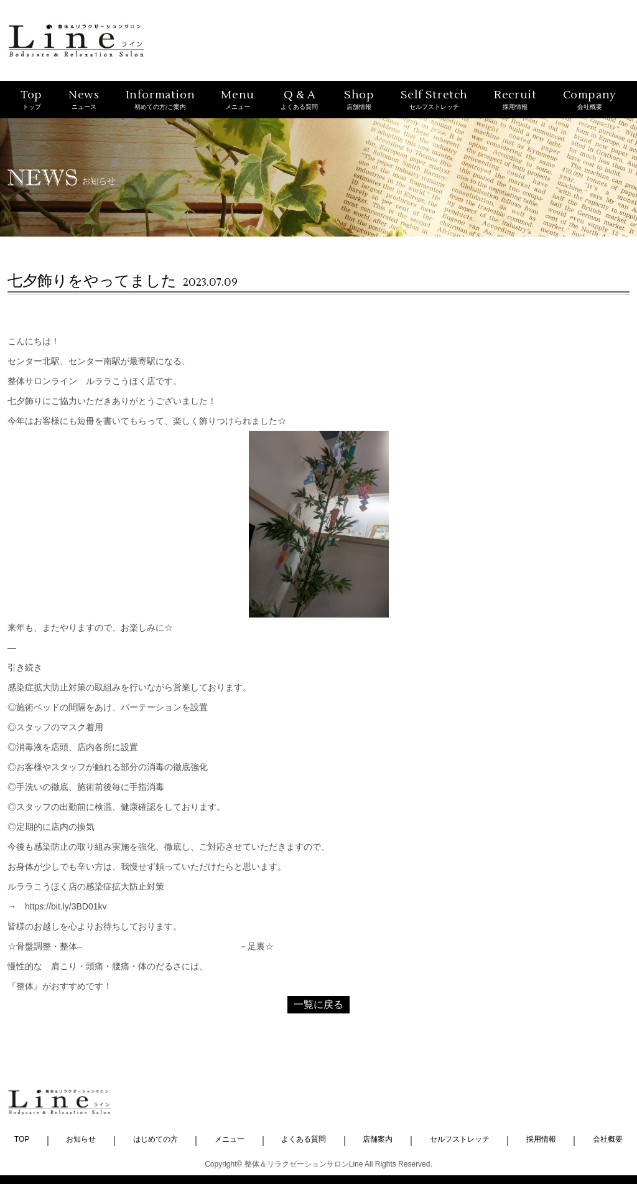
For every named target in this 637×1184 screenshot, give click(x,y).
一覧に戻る (318, 1004)
